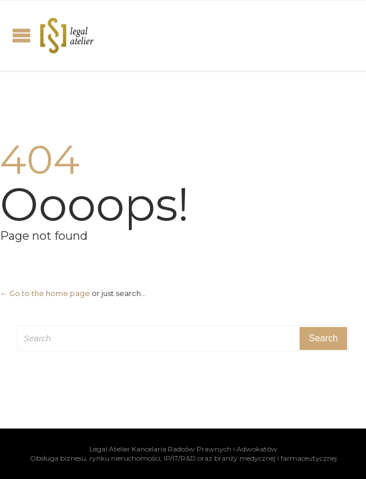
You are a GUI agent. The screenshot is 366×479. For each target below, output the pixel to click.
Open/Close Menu (21, 35)
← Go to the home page (45, 293)
